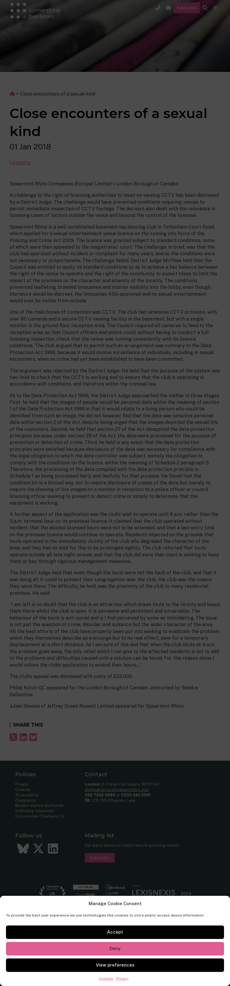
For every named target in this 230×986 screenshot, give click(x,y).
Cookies (106, 978)
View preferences (115, 964)
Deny (115, 948)
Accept (115, 931)
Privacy (122, 978)
